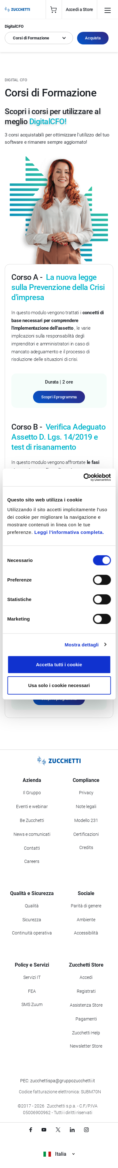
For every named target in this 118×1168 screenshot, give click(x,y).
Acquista (93, 38)
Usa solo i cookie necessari (59, 685)
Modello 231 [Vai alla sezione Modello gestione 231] (86, 820)
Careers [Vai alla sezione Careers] (31, 861)
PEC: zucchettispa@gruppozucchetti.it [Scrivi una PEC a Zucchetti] (57, 1080)
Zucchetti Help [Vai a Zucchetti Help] (86, 1032)
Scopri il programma (59, 397)
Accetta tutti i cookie (59, 664)
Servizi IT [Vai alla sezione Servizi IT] (32, 977)
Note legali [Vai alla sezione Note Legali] (86, 806)
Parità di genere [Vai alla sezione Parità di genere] (86, 905)
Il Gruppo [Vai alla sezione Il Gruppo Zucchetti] (32, 792)
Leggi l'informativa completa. (69, 532)
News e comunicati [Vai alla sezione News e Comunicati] (32, 834)
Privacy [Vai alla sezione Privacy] (86, 792)
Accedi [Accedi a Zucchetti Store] (86, 977)
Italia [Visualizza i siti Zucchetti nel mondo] (59, 1154)
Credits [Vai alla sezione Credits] (86, 847)
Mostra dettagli (81, 644)
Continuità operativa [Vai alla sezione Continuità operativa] (32, 932)
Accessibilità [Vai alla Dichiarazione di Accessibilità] (86, 932)
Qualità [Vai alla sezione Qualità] (32, 905)
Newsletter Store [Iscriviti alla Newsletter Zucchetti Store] (86, 1046)
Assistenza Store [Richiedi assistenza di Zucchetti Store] (86, 1005)
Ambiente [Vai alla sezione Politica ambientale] (86, 919)
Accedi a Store (79, 9)
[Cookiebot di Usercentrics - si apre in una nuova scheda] (84, 477)
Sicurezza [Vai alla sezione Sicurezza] (31, 919)
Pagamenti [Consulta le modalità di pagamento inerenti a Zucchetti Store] (86, 1018)
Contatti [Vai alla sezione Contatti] (32, 848)
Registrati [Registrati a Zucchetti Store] (86, 991)
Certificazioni (86, 834)
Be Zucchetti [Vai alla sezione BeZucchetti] (32, 820)
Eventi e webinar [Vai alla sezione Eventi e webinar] (32, 806)
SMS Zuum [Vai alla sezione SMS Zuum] (31, 1004)
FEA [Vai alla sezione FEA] (32, 991)
